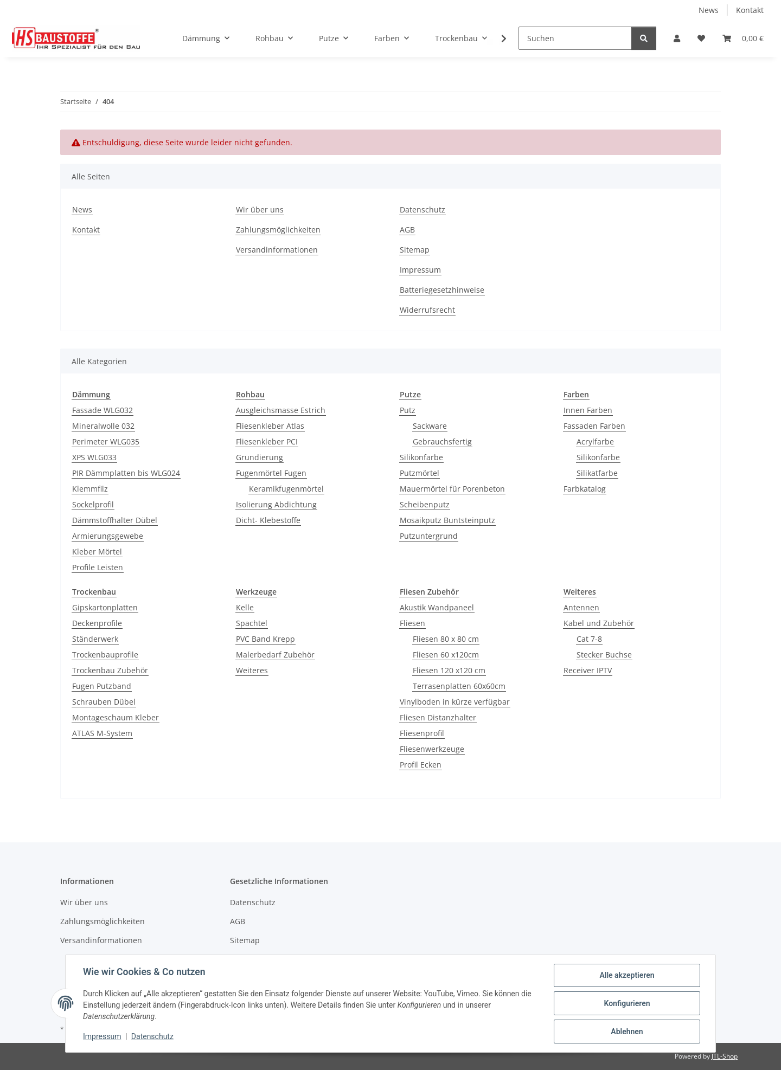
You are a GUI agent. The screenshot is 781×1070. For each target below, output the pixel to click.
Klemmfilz (90, 489)
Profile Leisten (97, 567)
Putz (407, 410)
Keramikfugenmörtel (286, 489)
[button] (677, 38)
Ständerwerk (95, 639)
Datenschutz (152, 1036)
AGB (407, 229)
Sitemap (415, 249)
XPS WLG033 (94, 457)
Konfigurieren (627, 1003)
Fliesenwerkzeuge (432, 749)
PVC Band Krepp (265, 639)
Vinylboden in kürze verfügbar (455, 702)
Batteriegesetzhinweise (442, 290)
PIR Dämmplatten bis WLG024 (126, 473)
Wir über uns (260, 209)
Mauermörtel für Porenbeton (452, 489)
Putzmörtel (419, 473)
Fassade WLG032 (102, 410)
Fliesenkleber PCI (267, 441)
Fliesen (412, 623)
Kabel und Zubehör (599, 623)
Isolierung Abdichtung (276, 504)
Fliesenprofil (422, 733)
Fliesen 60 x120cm (446, 654)
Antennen (581, 607)
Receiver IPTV (588, 670)
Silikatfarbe (597, 473)
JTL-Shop (725, 1056)
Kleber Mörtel (97, 551)
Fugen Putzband (101, 686)
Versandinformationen (277, 249)
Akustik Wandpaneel (437, 607)
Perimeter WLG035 (105, 441)
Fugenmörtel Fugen (271, 473)
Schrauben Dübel (104, 702)
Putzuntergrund (429, 536)
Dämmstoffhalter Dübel (114, 520)
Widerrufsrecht (427, 310)
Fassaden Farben (594, 426)
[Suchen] (575, 38)
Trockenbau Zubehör (110, 670)
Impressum (102, 1036)
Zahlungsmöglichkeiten (278, 229)
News (709, 10)
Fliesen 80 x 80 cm (446, 639)
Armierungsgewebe (107, 536)
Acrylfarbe (595, 441)
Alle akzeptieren (626, 975)
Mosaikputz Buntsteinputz (447, 520)
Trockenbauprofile (105, 654)
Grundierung (259, 457)
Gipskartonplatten (105, 607)
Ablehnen (627, 1031)
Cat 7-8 (589, 639)
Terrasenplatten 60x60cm (459, 686)
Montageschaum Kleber (115, 717)
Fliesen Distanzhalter (438, 717)
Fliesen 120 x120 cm (449, 670)
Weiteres (252, 670)
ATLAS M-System (102, 733)
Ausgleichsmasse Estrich (280, 410)
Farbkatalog (585, 489)
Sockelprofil (93, 504)
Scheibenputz (425, 504)
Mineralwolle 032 (103, 426)
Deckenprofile (97, 623)
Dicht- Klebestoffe (268, 520)
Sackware (430, 426)
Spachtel (251, 623)
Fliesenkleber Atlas (270, 426)
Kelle (245, 607)
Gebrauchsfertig (442, 441)
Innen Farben (588, 410)
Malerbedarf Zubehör (275, 654)
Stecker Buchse (604, 654)
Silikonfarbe (421, 457)
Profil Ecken (420, 764)
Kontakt (750, 10)
